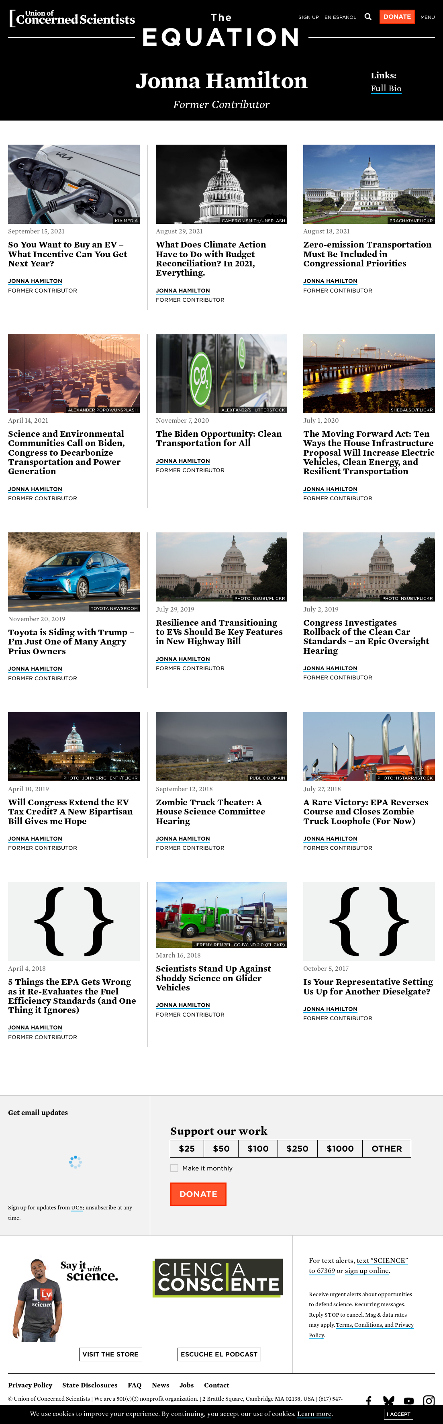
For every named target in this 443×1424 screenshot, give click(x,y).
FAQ (135, 1385)
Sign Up (308, 17)
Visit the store (110, 1354)
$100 (258, 1149)
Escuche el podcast (219, 1354)
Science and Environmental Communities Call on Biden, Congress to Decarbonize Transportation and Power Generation (66, 452)
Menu (428, 17)
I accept (398, 1414)
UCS (77, 1208)
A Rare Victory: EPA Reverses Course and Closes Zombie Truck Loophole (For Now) (366, 812)
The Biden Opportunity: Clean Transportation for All (219, 438)
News (160, 1385)
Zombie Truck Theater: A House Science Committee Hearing (210, 812)
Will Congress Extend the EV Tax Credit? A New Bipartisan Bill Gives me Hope (70, 812)
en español (340, 17)
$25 (187, 1149)
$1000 (340, 1149)
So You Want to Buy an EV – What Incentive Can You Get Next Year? (67, 254)
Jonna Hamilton (35, 281)
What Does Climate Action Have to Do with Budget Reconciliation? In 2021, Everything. (211, 259)
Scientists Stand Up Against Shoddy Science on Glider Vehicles (213, 978)
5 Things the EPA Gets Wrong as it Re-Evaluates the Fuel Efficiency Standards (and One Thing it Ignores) (72, 996)
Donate (397, 16)
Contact (216, 1385)
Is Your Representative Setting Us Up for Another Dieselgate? (368, 986)
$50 (221, 1149)
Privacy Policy (30, 1385)
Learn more (314, 1414)
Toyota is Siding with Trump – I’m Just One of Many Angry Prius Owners (71, 642)
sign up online (367, 1271)
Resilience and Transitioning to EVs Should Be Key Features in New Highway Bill (219, 632)
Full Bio (386, 88)
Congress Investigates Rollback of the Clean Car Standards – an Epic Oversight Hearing (366, 637)
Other (387, 1149)
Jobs (187, 1385)
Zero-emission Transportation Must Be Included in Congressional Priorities (367, 254)
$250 (297, 1149)
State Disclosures (90, 1385)
